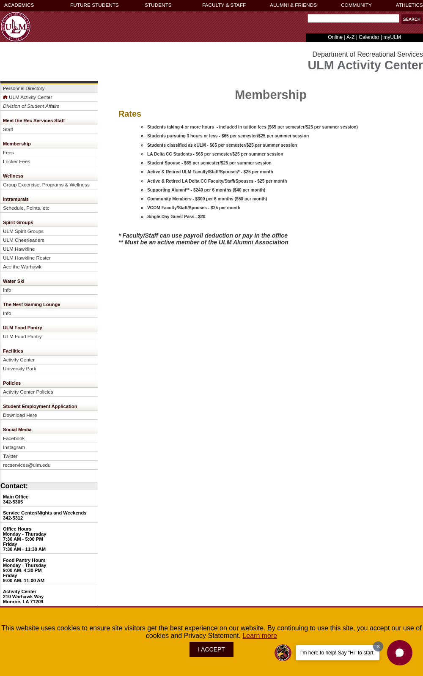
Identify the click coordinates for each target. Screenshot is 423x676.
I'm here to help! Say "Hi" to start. (337, 653)
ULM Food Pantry (22, 336)
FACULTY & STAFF (224, 5)
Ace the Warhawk (22, 266)
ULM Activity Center (27, 97)
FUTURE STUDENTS (94, 5)
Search (305, 20)
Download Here (20, 415)
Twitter (10, 456)
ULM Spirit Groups (23, 231)
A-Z (350, 37)
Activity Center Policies (28, 391)
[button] (399, 652)
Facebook (14, 438)
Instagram (14, 447)
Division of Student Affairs (31, 106)
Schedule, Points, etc (26, 208)
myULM (392, 37)
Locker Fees (16, 161)
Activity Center (19, 359)
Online (335, 37)
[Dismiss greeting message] (378, 646)
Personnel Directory (23, 88)
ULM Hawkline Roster (27, 257)
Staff (8, 129)
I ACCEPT (211, 649)
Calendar (369, 37)
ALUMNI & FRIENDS (293, 5)
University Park (19, 368)
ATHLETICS (409, 5)
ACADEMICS (19, 5)
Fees (8, 152)
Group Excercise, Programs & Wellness (46, 184)
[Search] (353, 18)
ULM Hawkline (19, 249)
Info (7, 290)
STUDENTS (158, 5)
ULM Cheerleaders (23, 240)
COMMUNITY (356, 5)
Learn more (259, 635)
